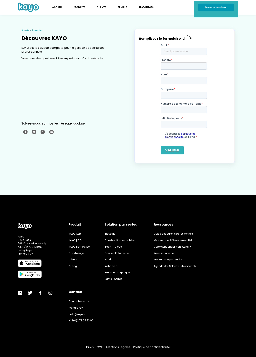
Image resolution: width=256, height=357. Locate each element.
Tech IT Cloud (113, 246)
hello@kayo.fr (26, 250)
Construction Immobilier (120, 240)
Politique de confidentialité (151, 347)
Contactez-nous (79, 301)
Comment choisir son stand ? (172, 246)
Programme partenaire (168, 259)
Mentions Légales (118, 347)
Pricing (73, 266)
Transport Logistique (117, 272)
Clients (73, 259)
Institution (111, 266)
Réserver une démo (166, 253)
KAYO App (75, 233)
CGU (100, 347)
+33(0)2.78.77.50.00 (30, 247)
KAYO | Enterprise (79, 246)
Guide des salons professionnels (173, 233)
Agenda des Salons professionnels (175, 266)
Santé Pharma (113, 279)
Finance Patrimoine (117, 253)
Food (108, 259)
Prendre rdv (76, 307)
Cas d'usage (76, 253)
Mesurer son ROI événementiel (173, 240)
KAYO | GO (75, 240)
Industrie (110, 233)
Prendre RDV (25, 253)
